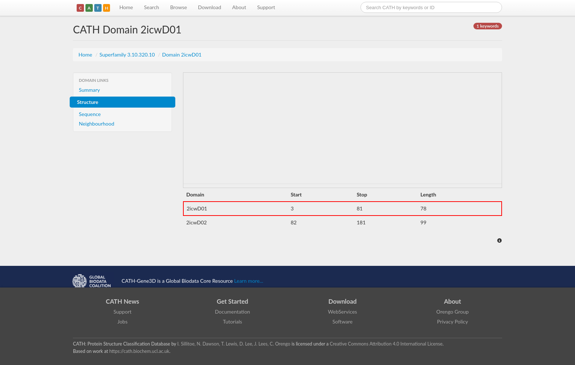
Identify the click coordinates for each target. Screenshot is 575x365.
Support (266, 7)
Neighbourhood (96, 123)
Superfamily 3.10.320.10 (127, 54)
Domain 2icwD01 (182, 54)
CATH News (122, 301)
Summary (89, 90)
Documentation (232, 311)
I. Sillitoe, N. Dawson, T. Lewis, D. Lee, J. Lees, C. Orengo (233, 344)
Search (151, 7)
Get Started (232, 301)
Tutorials (232, 321)
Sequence (90, 114)
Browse (178, 7)
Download (209, 7)
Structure (87, 102)
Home (126, 7)
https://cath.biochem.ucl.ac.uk (139, 351)
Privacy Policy (452, 321)
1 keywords (488, 26)
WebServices (342, 311)
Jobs (122, 321)
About (239, 7)
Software (343, 321)
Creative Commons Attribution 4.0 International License (386, 344)
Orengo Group (452, 311)
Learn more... (248, 281)
